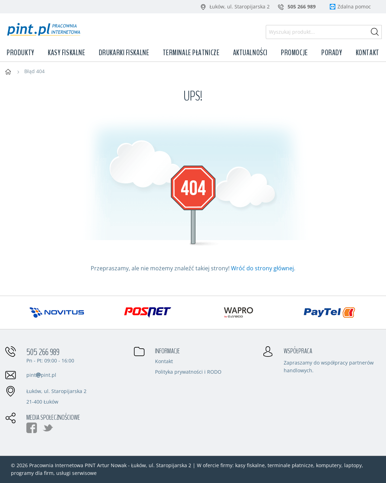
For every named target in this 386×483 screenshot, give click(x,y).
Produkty (20, 52)
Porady (331, 52)
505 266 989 (42, 352)
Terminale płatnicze (191, 52)
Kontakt (367, 52)
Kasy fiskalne (66, 52)
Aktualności (250, 52)
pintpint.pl (41, 375)
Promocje (294, 52)
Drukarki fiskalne (124, 52)
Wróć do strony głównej (262, 268)
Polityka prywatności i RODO (188, 372)
